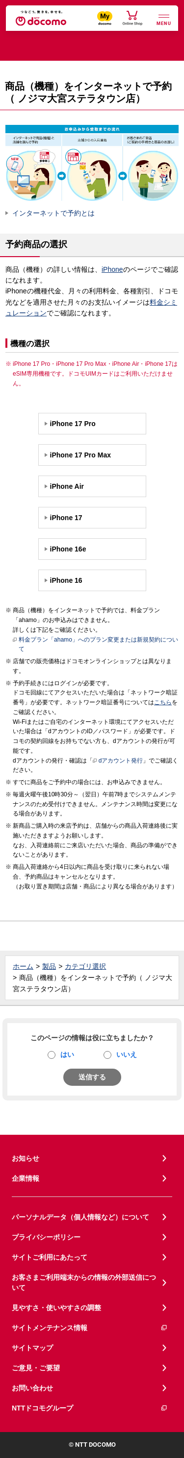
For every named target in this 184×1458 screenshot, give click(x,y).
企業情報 (25, 1178)
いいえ (126, 1054)
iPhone (112, 269)
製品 (49, 966)
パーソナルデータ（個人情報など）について (80, 1217)
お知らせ (25, 1158)
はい (67, 1054)
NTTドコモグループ (90, 1408)
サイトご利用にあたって (49, 1257)
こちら (163, 702)
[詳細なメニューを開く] (164, 19)
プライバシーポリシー (46, 1237)
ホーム (23, 966)
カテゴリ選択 (85, 966)
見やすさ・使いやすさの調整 (56, 1308)
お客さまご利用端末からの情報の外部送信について (84, 1282)
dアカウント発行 (118, 761)
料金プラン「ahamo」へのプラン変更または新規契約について (95, 644)
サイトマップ (32, 1348)
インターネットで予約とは (53, 213)
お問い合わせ (32, 1388)
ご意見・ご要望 (36, 1368)
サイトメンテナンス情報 (90, 1328)
